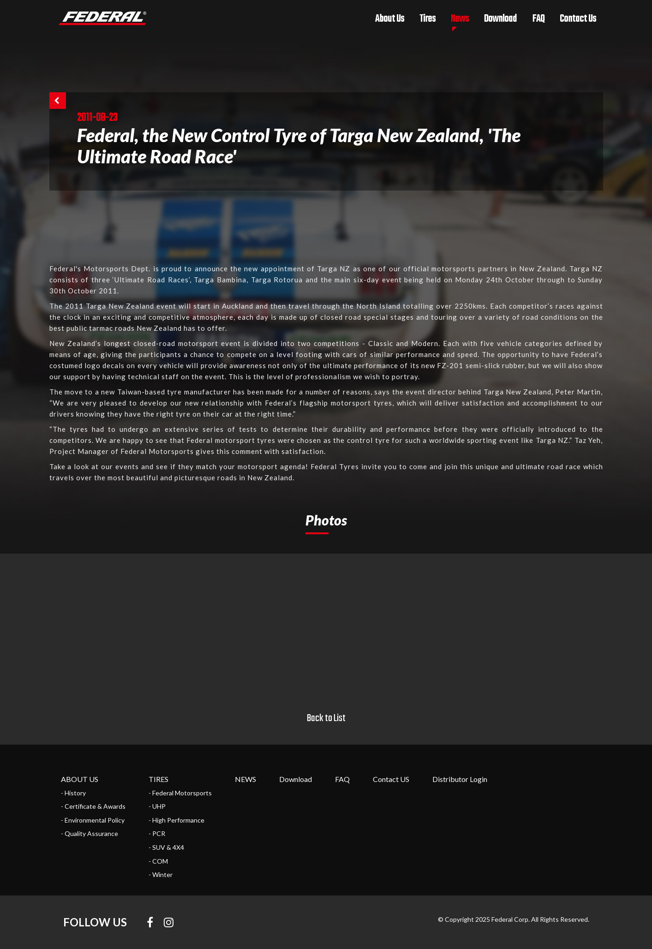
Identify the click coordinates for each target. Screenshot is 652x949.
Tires (427, 19)
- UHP (157, 806)
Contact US (391, 779)
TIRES (158, 779)
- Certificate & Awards (93, 806)
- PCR (157, 833)
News (460, 19)
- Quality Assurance (89, 833)
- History (73, 793)
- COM (158, 861)
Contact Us (578, 19)
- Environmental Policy (93, 820)
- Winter (161, 874)
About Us (389, 19)
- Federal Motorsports (180, 793)
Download (500, 19)
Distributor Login (459, 779)
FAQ (538, 19)
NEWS (245, 779)
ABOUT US (79, 779)
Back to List (326, 718)
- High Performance (176, 820)
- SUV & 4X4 (166, 847)
